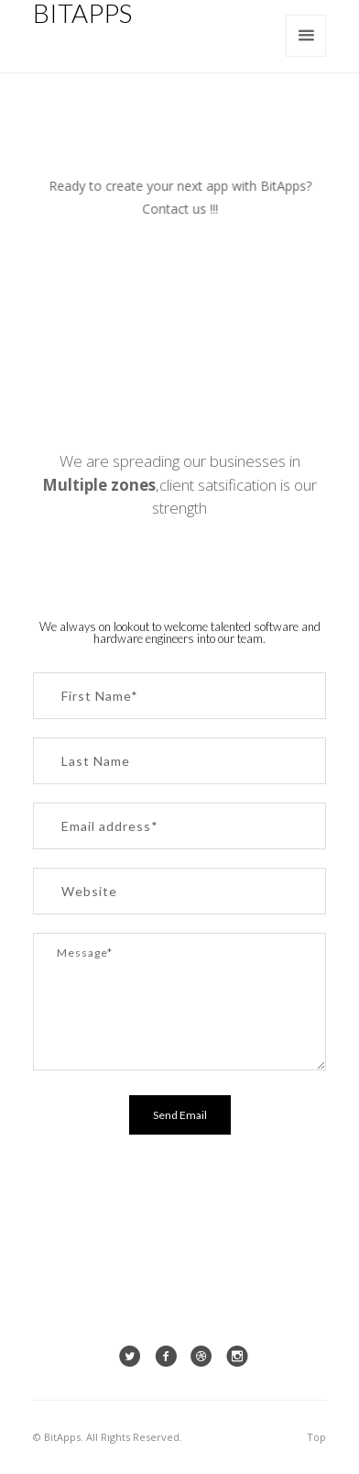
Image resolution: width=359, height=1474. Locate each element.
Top (316, 1437)
